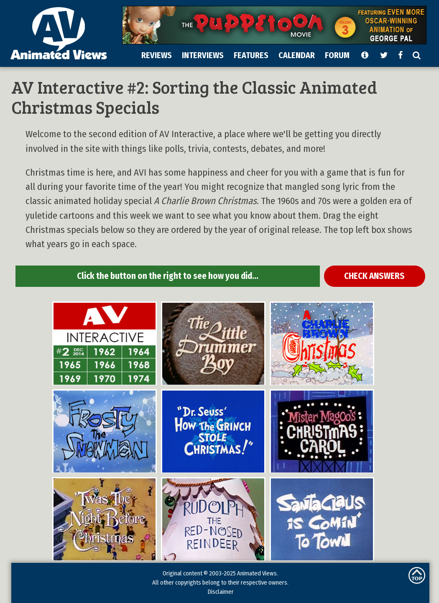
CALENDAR (296, 55)
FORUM (337, 55)
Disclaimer (220, 591)
